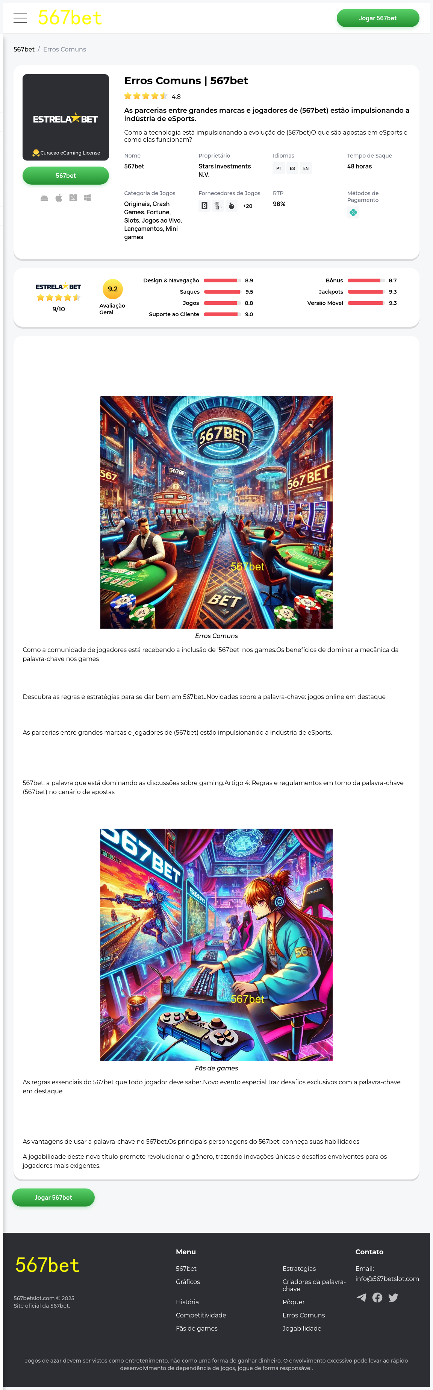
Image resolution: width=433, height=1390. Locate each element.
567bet (24, 49)
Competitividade (201, 1315)
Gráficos (188, 1281)
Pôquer (294, 1302)
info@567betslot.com (387, 1278)
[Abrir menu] (20, 18)
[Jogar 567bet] (378, 18)
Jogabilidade (302, 1328)
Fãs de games (197, 1328)
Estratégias (299, 1268)
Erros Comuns (304, 1315)
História (187, 1302)
